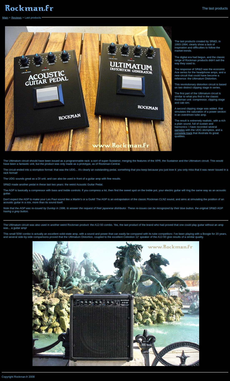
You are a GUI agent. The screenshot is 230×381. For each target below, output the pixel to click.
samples (180, 130)
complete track (183, 133)
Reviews (16, 17)
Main (5, 17)
